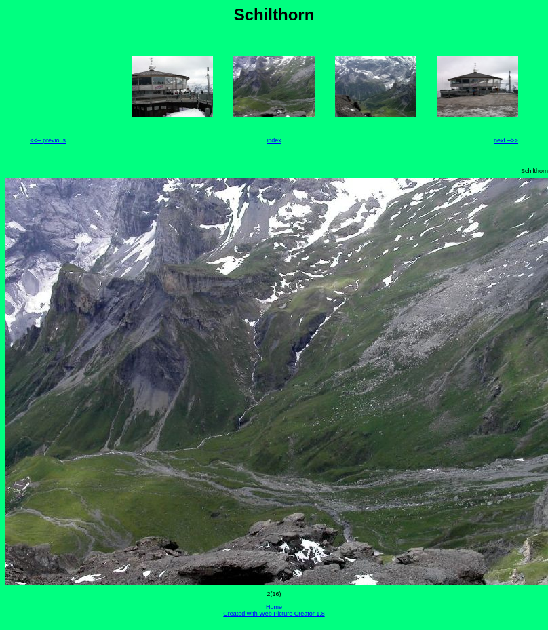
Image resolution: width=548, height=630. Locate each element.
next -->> (506, 140)
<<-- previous (48, 140)
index (274, 140)
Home (274, 607)
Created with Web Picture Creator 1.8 (273, 613)
